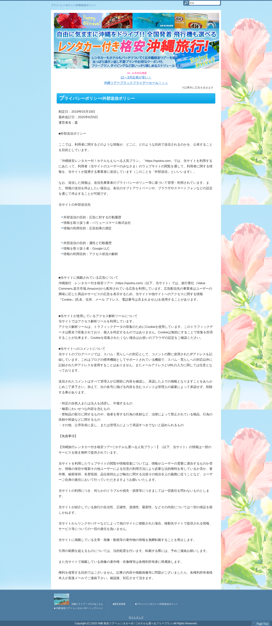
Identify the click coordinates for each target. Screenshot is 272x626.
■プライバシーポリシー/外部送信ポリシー (156, 604)
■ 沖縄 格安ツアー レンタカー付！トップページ (78, 608)
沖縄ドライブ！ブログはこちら (78, 604)
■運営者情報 (119, 604)
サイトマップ (136, 617)
